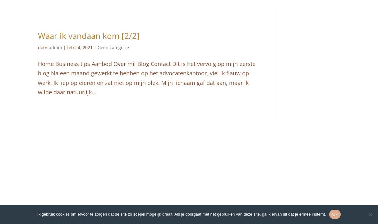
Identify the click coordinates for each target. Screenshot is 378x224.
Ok (335, 214)
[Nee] (370, 214)
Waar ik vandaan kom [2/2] (89, 35)
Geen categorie (113, 47)
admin (55, 47)
